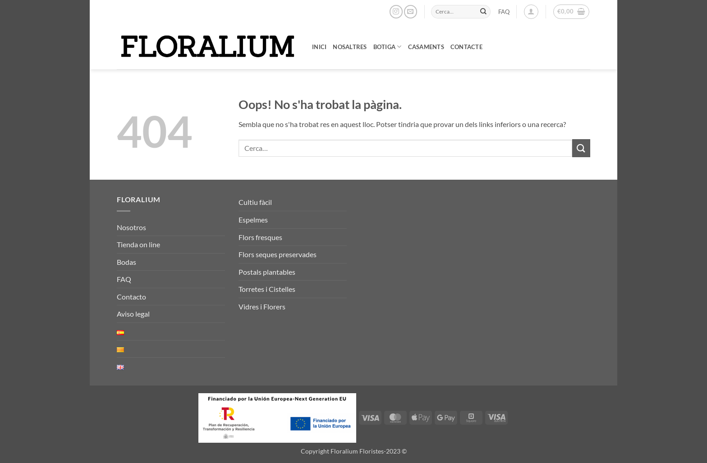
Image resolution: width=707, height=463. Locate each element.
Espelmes (253, 219)
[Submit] (483, 11)
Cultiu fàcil (255, 202)
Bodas (126, 262)
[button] (531, 12)
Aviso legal (133, 313)
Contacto (131, 296)
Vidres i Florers (262, 306)
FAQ (504, 11)
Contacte (466, 46)
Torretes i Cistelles (267, 289)
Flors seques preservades (278, 254)
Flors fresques (260, 237)
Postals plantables (267, 272)
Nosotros (131, 227)
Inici (319, 46)
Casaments (426, 46)
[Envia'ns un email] (410, 11)
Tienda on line (138, 244)
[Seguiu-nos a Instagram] (396, 11)
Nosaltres (350, 46)
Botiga (387, 46)
